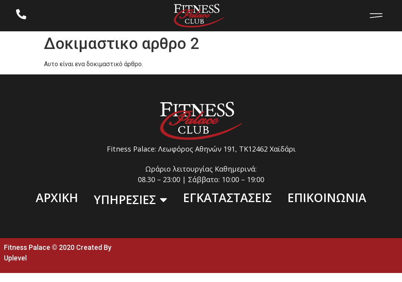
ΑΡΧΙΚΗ (57, 198)
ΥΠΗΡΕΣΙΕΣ (130, 200)
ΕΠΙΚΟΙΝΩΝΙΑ (326, 198)
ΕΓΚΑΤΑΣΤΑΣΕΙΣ (227, 198)
